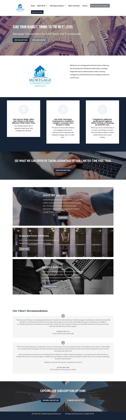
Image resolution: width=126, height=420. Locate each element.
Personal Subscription (51, 400)
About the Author (74, 6)
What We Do (41, 6)
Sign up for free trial (63, 170)
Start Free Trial (37, 12)
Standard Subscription (75, 400)
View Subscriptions (21, 40)
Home (33, 6)
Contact (85, 6)
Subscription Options (57, 6)
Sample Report (52, 267)
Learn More (63, 218)
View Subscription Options (99, 5)
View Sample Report (39, 40)
